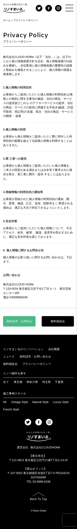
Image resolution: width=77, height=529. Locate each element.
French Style (11, 409)
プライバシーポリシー (36, 364)
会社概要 (54, 349)
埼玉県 (46, 382)
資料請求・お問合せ (19, 321)
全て (6, 382)
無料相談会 (58, 321)
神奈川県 (32, 382)
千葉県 (59, 382)
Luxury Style (61, 402)
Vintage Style (19, 402)
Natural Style (40, 402)
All (4, 402)
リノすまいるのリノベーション (23, 349)
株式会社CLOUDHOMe (45, 447)
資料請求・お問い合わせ (35, 356)
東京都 (18, 382)
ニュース (9, 356)
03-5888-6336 (41, 481)
